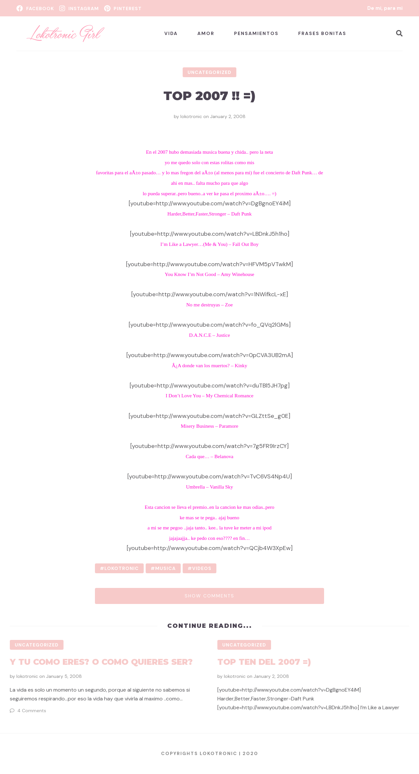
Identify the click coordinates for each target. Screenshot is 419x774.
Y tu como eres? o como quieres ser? (101, 662)
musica (165, 568)
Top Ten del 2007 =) (264, 662)
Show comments (209, 596)
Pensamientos (256, 33)
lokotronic (191, 116)
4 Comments (31, 711)
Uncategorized (209, 72)
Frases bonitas (322, 33)
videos (201, 568)
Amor (205, 33)
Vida (171, 33)
